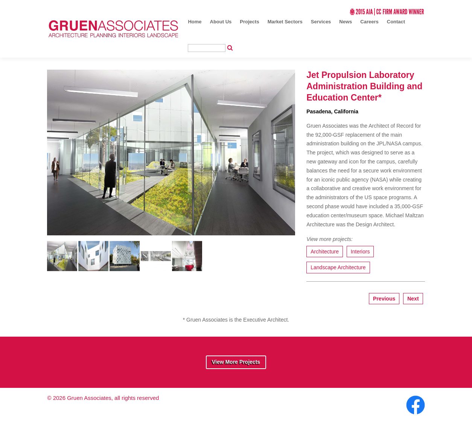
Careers (369, 21)
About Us (221, 21)
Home (194, 21)
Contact (396, 21)
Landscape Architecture (338, 267)
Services (321, 21)
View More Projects (236, 362)
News (345, 21)
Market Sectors (285, 21)
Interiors (360, 252)
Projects (249, 21)
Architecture (325, 252)
